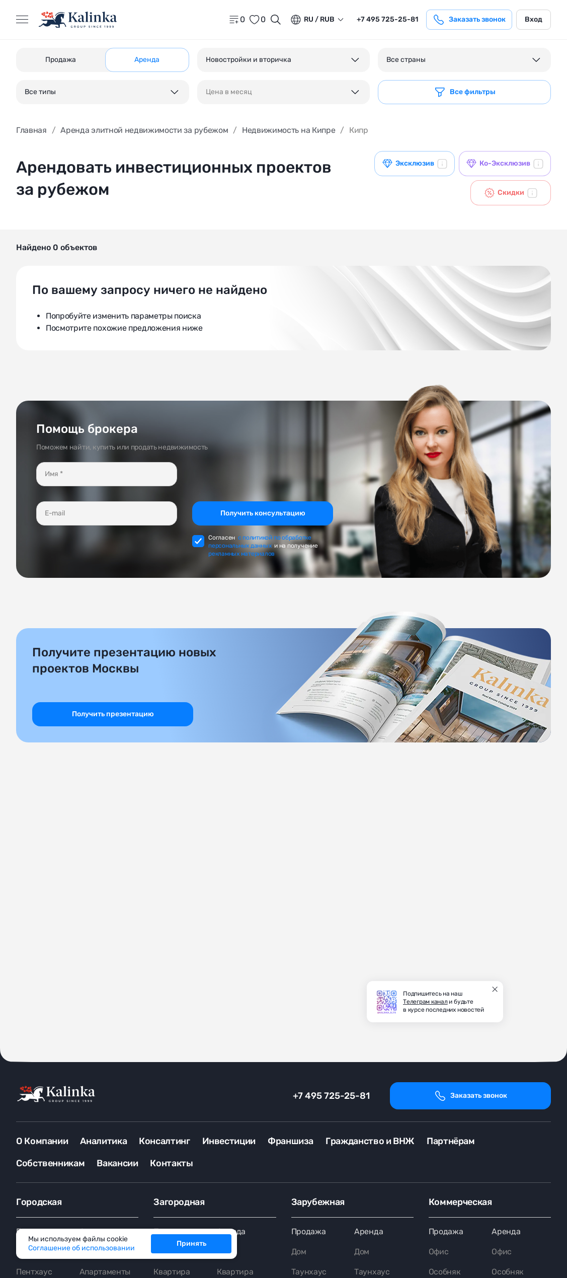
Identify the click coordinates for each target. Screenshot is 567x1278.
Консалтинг (164, 1141)
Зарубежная (318, 1202)
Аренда (368, 1231)
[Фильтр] (464, 92)
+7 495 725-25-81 (331, 1095)
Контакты (171, 1163)
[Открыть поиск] (276, 20)
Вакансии (117, 1163)
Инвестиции (229, 1141)
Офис (439, 1251)
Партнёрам (451, 1141)
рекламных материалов (241, 553)
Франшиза (290, 1141)
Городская (39, 1202)
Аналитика (103, 1141)
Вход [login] (533, 19)
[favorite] (257, 20)
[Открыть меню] (22, 20)
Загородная (178, 1202)
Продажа (308, 1231)
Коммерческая (460, 1202)
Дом (298, 1251)
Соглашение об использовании (81, 1248)
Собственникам (50, 1163)
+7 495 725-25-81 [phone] (387, 19)
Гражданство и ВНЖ (370, 1141)
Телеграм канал (425, 1001)
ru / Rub (312, 20)
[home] (78, 20)
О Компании (42, 1141)
